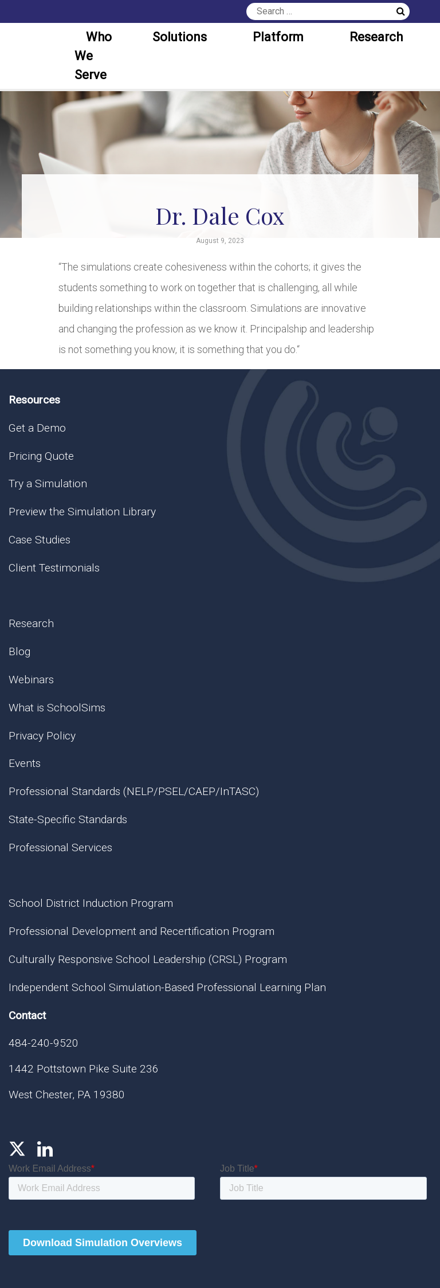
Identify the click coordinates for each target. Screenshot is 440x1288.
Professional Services (60, 847)
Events (25, 763)
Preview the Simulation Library (82, 511)
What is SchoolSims (57, 707)
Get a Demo (37, 427)
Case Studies (39, 539)
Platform (278, 37)
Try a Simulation (48, 483)
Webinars (31, 679)
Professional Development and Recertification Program (141, 931)
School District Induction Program (91, 903)
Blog (19, 651)
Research (376, 37)
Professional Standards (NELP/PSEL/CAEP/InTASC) (134, 791)
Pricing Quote (41, 456)
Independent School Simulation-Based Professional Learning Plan (167, 987)
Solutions (179, 37)
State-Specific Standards (68, 819)
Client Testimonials (54, 567)
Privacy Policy (42, 735)
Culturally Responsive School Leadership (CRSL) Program (148, 959)
